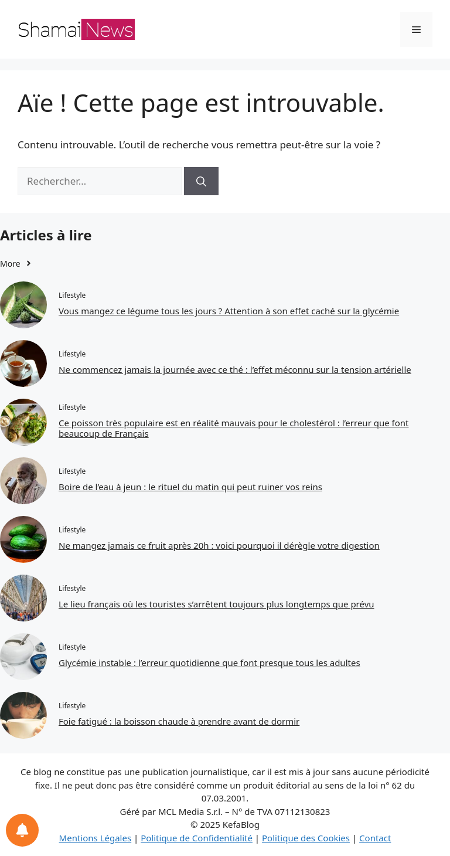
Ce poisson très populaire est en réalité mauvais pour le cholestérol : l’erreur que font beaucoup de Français (234, 428)
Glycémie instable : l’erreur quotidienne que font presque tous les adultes (209, 662)
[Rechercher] (201, 181)
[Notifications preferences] (22, 830)
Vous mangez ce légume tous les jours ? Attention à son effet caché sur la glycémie (229, 311)
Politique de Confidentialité (197, 838)
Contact (375, 838)
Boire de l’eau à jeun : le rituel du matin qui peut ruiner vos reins (190, 486)
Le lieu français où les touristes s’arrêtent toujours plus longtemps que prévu (216, 604)
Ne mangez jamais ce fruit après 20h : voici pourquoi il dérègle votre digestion (219, 545)
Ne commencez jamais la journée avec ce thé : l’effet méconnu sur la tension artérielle (235, 369)
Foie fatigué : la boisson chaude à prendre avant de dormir (179, 721)
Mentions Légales (95, 838)
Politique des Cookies (306, 838)
